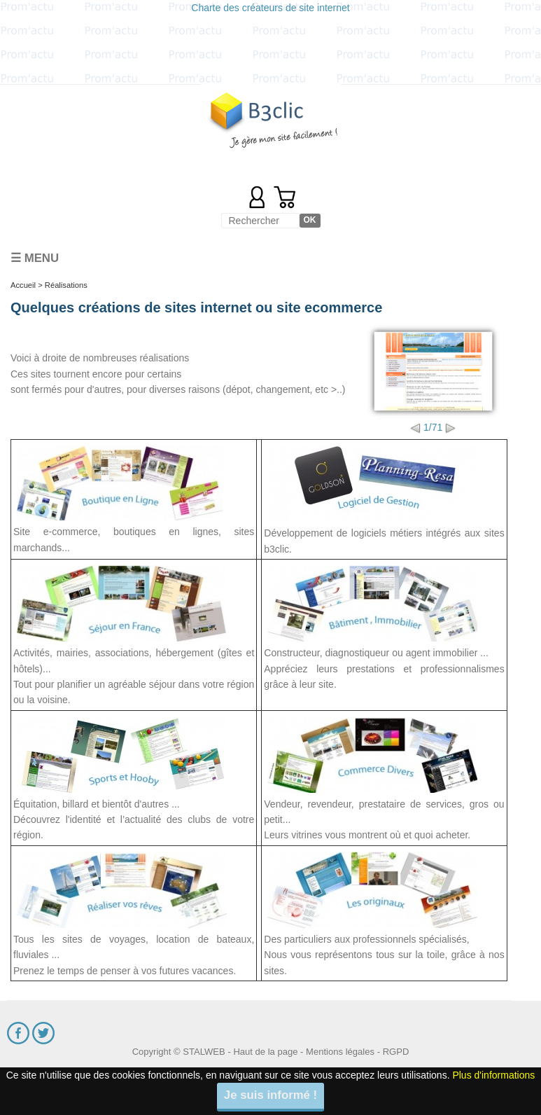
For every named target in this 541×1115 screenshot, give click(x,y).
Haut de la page (265, 1051)
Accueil (23, 285)
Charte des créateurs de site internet (270, 7)
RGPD (396, 1051)
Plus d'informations (493, 1075)
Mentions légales (340, 1051)
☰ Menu (34, 258)
